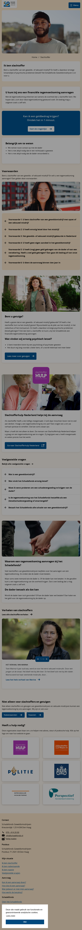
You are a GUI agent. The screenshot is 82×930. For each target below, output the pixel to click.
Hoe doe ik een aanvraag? (13, 885)
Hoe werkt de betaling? (12, 892)
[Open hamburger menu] (74, 5)
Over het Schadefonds (12, 901)
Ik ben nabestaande (11, 866)
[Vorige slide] (38, 659)
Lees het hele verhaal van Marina (21, 679)
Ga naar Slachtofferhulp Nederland (25, 445)
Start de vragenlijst (38, 129)
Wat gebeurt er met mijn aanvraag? (18, 889)
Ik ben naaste (8, 869)
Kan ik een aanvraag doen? (14, 882)
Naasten (32, 715)
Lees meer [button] (10, 916)
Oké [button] (24, 922)
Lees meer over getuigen (18, 356)
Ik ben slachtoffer (10, 863)
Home (34, 57)
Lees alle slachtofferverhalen (15, 614)
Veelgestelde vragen (11, 873)
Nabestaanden (10, 715)
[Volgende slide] (46, 659)
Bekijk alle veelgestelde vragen (16, 464)
